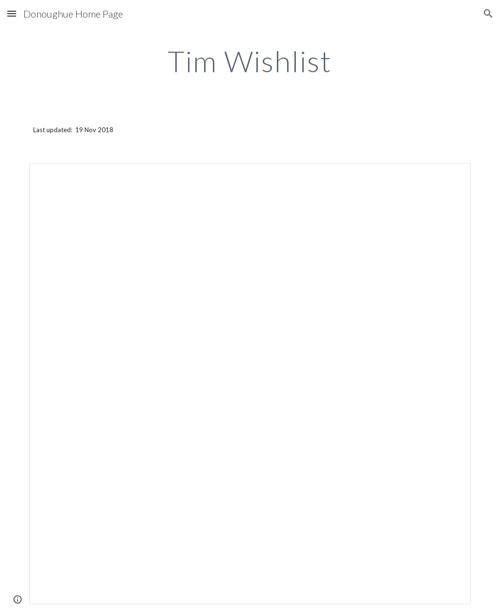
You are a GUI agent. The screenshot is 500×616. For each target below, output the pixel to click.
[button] (11, 13)
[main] (249, 61)
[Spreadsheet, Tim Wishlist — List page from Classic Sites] (250, 383)
